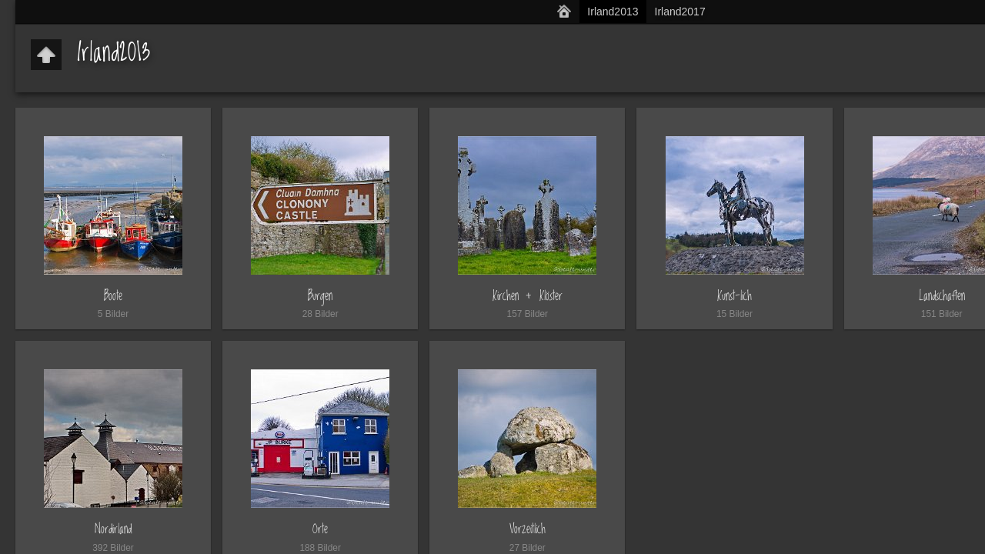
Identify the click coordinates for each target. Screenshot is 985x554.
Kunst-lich (734, 296)
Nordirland (113, 529)
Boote (113, 296)
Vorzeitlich (527, 529)
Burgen (320, 296)
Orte (320, 529)
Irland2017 (680, 11)
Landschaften (942, 296)
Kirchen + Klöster (527, 296)
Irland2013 (612, 11)
